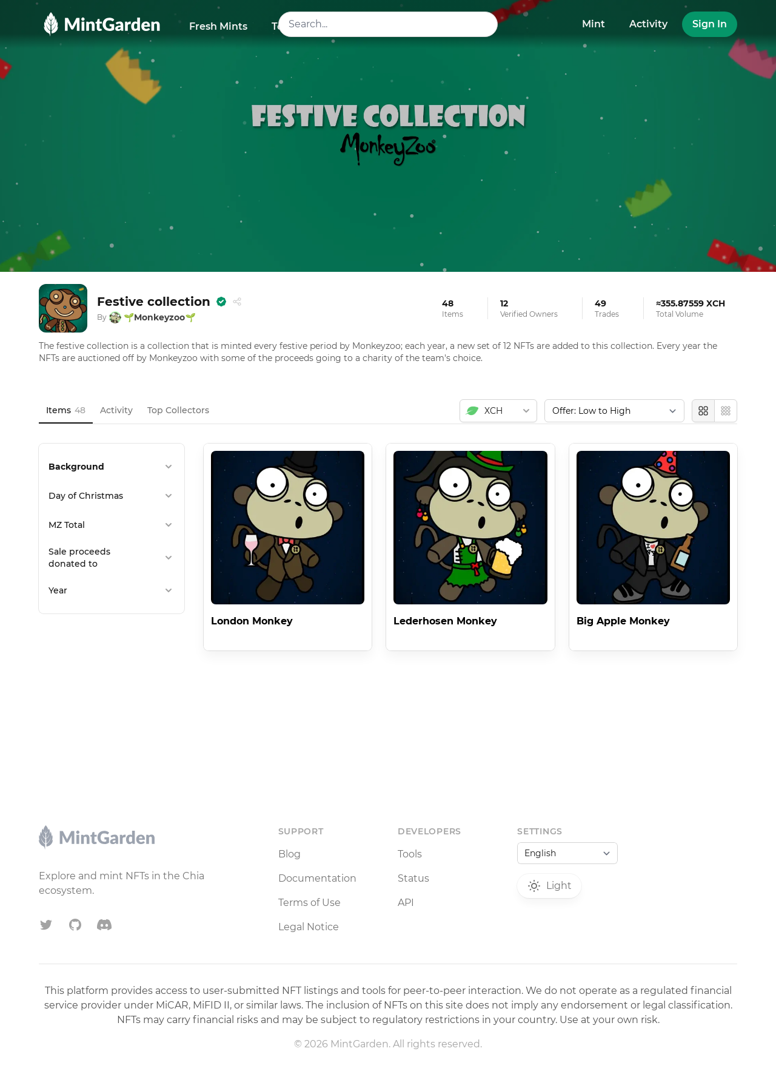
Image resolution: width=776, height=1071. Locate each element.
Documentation (317, 878)
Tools (410, 854)
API (406, 902)
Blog (289, 854)
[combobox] (388, 24)
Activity (648, 24)
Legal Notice (308, 927)
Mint (593, 24)
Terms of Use (309, 902)
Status (413, 878)
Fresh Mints (218, 26)
